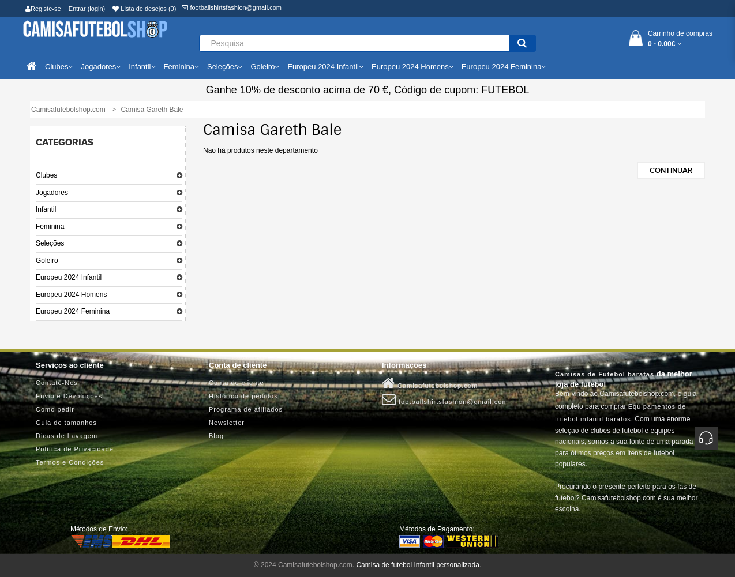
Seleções (50, 243)
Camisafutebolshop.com (430, 383)
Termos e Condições (70, 462)
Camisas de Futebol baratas (604, 374)
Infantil (46, 209)
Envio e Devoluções (69, 396)
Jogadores (52, 192)
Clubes (46, 175)
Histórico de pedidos (243, 396)
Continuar (671, 170)
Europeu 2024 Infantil (69, 277)
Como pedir (55, 409)
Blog (216, 435)
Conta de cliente (236, 382)
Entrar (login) (87, 8)
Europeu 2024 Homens (71, 295)
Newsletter (227, 422)
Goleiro (47, 261)
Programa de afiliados (246, 409)
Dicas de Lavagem (66, 435)
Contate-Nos (57, 382)
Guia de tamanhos (66, 422)
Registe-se (43, 8)
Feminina (50, 226)
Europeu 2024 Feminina (73, 311)
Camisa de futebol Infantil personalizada (417, 565)
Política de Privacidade (75, 449)
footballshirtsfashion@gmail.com (232, 7)
